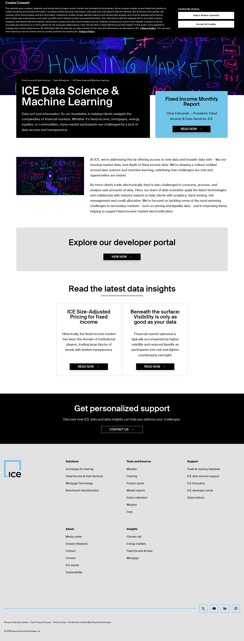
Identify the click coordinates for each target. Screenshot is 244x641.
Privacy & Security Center (16, 622)
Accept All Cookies (206, 17)
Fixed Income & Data (139, 551)
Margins (132, 505)
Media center (74, 536)
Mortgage (133, 558)
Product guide (135, 483)
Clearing (132, 476)
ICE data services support (203, 476)
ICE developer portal (200, 490)
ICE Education (196, 483)
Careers (71, 558)
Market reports (136, 490)
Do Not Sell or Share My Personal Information (89, 622)
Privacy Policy (148, 21)
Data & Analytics (61, 80)
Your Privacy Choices (41, 622)
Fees (130, 512)
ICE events (72, 565)
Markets (132, 469)
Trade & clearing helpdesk (203, 469)
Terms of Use (59, 622)
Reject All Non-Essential (206, 8)
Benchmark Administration (82, 490)
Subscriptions (195, 497)
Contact (71, 551)
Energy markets (136, 544)
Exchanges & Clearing (79, 469)
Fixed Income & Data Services (36, 80)
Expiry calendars (137, 497)
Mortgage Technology (79, 483)
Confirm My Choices (188, 2)
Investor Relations (77, 544)
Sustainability (74, 572)
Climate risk (134, 536)
